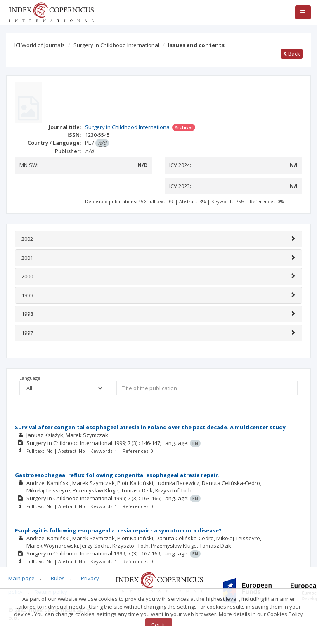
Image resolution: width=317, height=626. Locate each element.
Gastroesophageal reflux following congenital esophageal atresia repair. (117, 475)
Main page (21, 578)
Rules (58, 578)
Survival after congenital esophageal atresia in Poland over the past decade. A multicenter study (150, 427)
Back (291, 53)
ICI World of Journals (39, 45)
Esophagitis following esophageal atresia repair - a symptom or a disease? (118, 530)
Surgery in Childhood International (116, 45)
